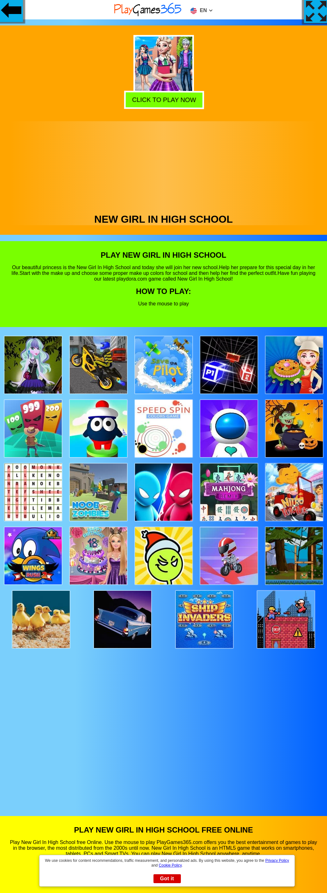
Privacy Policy (277, 860)
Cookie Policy (170, 865)
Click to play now (163, 99)
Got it (167, 878)
